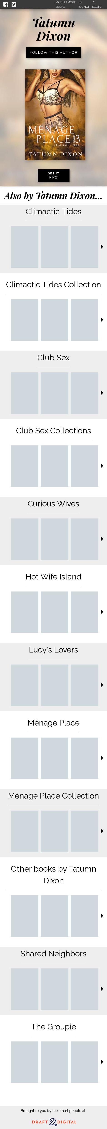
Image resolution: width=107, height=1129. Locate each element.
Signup (84, 4)
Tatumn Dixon (53, 29)
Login (96, 4)
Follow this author (53, 52)
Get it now (54, 175)
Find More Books (66, 4)
